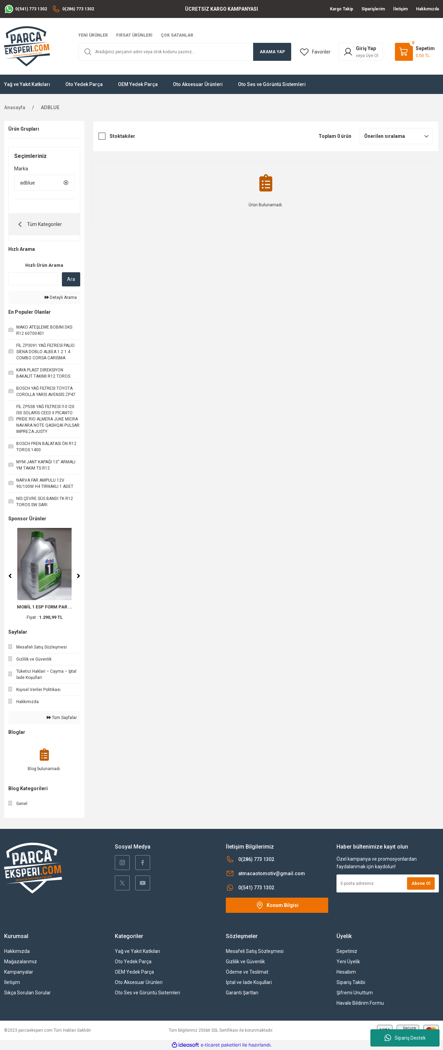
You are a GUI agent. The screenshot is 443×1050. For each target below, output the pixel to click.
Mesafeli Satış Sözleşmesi (255, 951)
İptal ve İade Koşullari (249, 982)
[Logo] (27, 46)
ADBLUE (50, 107)
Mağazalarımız (20, 961)
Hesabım (346, 972)
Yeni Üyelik (348, 961)
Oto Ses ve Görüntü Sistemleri (147, 992)
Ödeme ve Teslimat (247, 972)
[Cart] (415, 52)
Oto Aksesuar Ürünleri (139, 982)
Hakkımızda (17, 951)
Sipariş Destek (405, 1038)
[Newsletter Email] (387, 883)
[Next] (78, 576)
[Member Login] (361, 52)
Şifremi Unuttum (354, 992)
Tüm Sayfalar (62, 717)
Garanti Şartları (242, 992)
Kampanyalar (18, 972)
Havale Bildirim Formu (360, 1003)
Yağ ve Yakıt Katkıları (137, 951)
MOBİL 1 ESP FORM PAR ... (44, 606)
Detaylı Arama (61, 297)
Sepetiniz (346, 951)
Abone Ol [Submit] (421, 883)
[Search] (185, 52)
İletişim (12, 982)
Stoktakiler (122, 136)
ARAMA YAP (272, 51)
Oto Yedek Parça (133, 961)
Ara (71, 279)
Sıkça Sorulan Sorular (27, 992)
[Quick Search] (33, 278)
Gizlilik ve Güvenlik (245, 961)
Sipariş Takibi (350, 982)
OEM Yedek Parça (134, 972)
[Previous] (10, 576)
